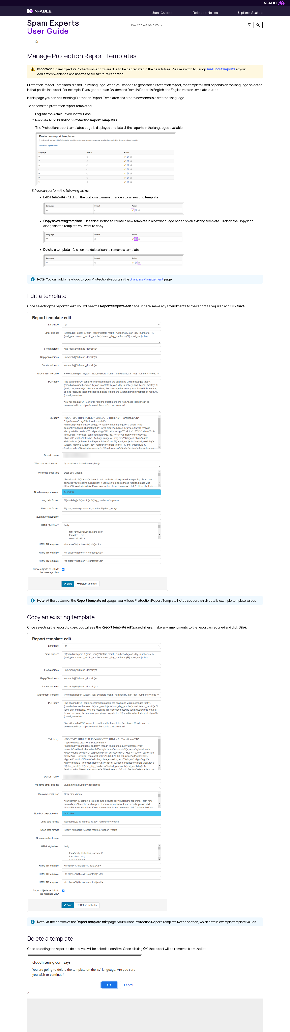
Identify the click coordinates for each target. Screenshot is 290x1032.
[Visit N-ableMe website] (274, 4)
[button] (249, 25)
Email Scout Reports (220, 69)
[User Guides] (162, 12)
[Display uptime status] (250, 12)
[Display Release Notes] (205, 12)
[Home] (53, 27)
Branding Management (146, 279)
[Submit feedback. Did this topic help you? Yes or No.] (88, 1015)
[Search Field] (195, 25)
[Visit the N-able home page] (39, 13)
